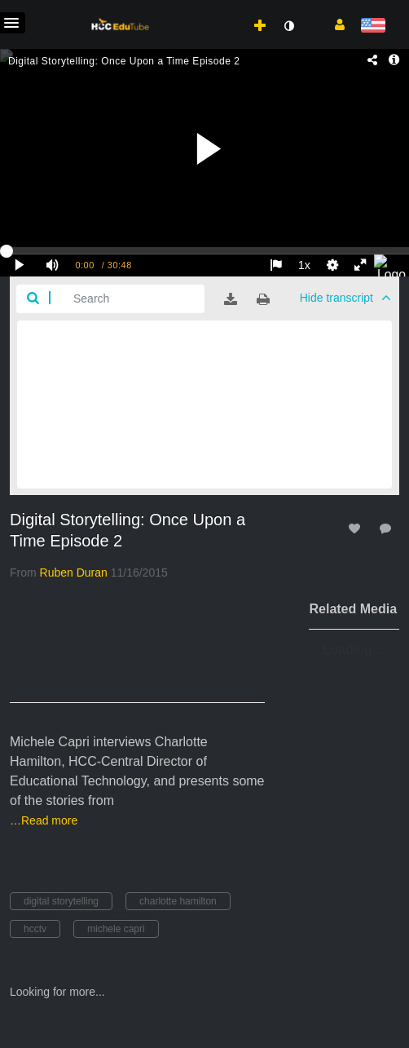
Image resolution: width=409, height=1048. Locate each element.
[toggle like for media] (357, 528)
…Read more (43, 820)
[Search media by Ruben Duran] (74, 572)
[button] (333, 23)
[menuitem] (224, 9)
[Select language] (372, 26)
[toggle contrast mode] (288, 26)
